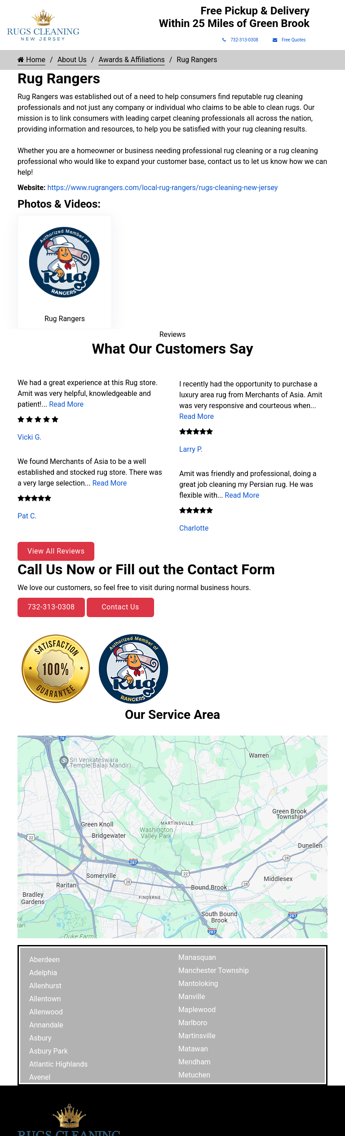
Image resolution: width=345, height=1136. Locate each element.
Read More (66, 404)
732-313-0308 (240, 39)
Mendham (194, 1062)
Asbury (40, 1038)
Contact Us (120, 607)
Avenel (39, 1077)
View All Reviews (55, 551)
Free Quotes (289, 39)
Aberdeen (44, 959)
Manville (191, 996)
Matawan (193, 1049)
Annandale (46, 1025)
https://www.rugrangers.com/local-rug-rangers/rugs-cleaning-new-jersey (161, 187)
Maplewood (197, 1009)
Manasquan (197, 957)
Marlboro (192, 1022)
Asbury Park (48, 1051)
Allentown (45, 999)
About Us (72, 59)
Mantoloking (198, 983)
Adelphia (43, 972)
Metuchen (194, 1075)
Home (31, 59)
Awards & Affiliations (131, 59)
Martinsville (197, 1035)
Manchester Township (213, 970)
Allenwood (46, 1012)
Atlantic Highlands (58, 1064)
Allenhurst (45, 986)
